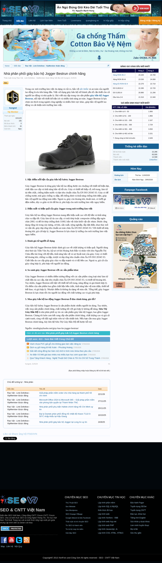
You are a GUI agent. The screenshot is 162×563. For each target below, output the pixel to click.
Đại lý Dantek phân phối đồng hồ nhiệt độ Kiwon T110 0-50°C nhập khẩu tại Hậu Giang (65, 415)
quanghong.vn (92, 20)
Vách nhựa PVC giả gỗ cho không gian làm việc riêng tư (55, 344)
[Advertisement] (81, 466)
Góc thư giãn (135, 533)
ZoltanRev (153, 160)
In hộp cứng (123, 20)
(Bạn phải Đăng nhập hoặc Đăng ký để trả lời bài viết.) (89, 371)
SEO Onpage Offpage (74, 514)
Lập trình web (103, 514)
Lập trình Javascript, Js (107, 529)
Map (3, 546)
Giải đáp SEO (71, 533)
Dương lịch (119, 175)
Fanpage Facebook (136, 189)
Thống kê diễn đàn (136, 146)
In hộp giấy (108, 20)
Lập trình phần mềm (106, 503)
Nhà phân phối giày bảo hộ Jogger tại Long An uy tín (63, 422)
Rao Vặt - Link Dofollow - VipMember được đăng (35, 78)
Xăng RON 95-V (119, 75)
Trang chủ (7, 20)
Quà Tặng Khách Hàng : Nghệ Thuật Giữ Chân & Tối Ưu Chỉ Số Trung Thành (65, 358)
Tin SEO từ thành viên (74, 525)
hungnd (67, 78)
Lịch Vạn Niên (46, 20)
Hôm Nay (136, 168)
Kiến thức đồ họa (105, 510)
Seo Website (70, 506)
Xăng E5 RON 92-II (120, 84)
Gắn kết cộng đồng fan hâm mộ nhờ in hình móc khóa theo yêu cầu (60, 351)
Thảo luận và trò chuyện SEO (77, 522)
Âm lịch (118, 180)
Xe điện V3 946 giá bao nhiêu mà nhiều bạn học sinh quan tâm (58, 354)
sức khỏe (83, 89)
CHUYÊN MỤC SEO (76, 497)
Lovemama (76, 20)
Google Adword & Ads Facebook (78, 518)
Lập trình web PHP (106, 525)
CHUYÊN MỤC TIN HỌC (111, 497)
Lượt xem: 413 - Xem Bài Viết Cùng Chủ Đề (50, 339)
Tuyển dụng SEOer (138, 506)
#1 (109, 364)
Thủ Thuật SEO (72, 503)
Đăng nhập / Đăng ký (150, 20)
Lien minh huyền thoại (139, 525)
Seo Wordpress (72, 510)
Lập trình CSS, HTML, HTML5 (110, 533)
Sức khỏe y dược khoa (139, 521)
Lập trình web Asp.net (107, 521)
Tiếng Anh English (138, 518)
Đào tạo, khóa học (138, 514)
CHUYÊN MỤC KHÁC (142, 497)
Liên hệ (32, 20)
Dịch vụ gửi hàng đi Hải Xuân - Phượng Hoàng (51, 347)
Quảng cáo (136, 219)
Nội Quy (18, 546)
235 (20, 121)
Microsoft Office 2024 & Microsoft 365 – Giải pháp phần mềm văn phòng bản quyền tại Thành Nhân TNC (67, 401)
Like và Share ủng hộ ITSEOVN (20, 434)
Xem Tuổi (61, 20)
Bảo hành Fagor (137, 503)
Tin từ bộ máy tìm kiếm (74, 529)
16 (21, 126)
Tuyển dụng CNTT (138, 510)
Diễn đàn (20, 21)
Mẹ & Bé (134, 529)
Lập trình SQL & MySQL (108, 506)
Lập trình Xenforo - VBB (108, 518)
